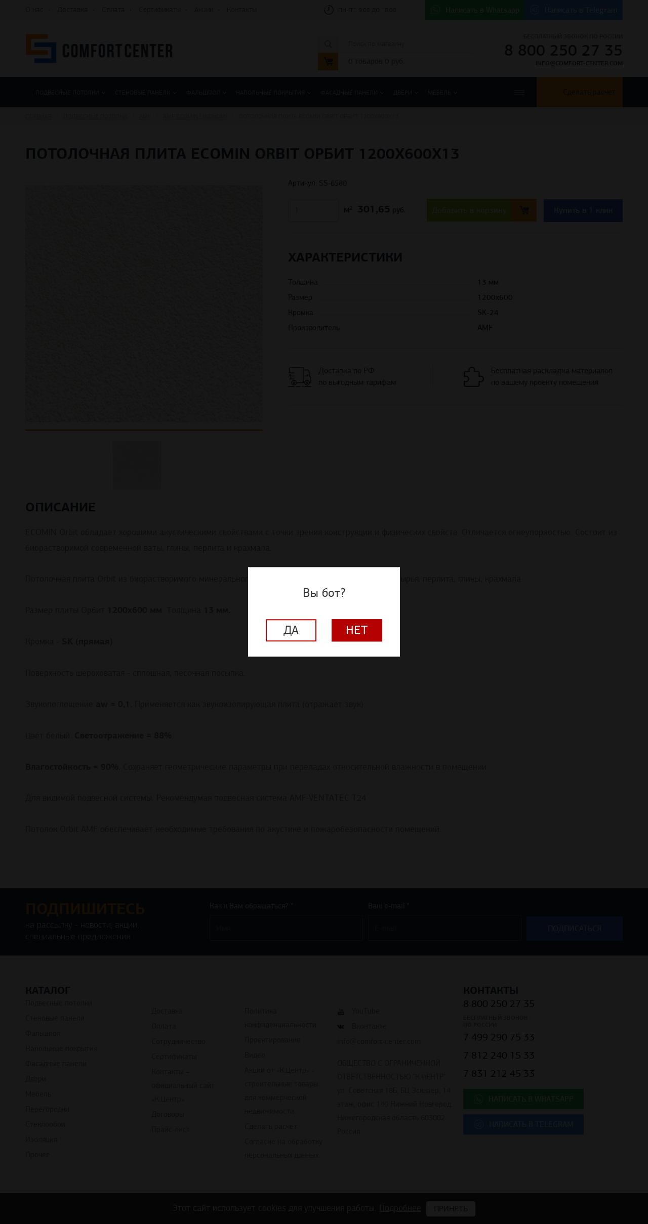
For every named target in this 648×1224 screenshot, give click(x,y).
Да (291, 630)
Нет (357, 630)
